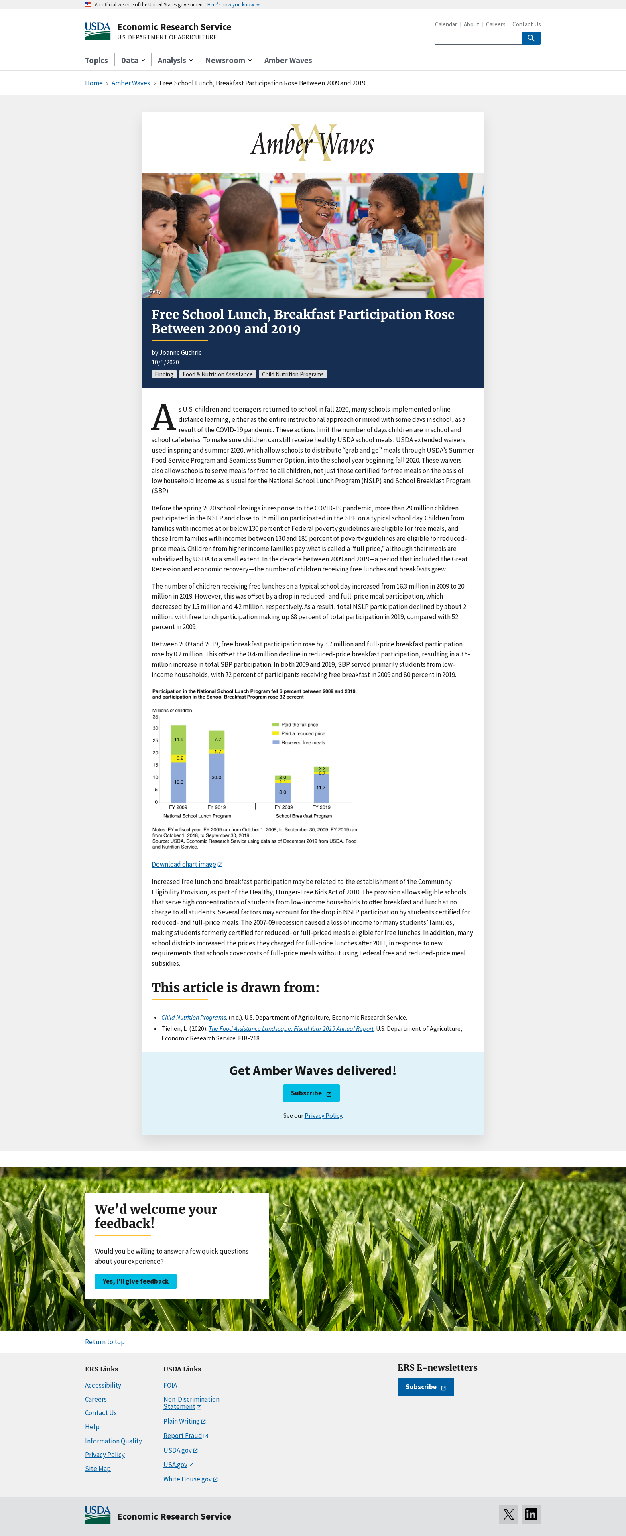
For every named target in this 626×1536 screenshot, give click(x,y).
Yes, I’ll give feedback (136, 1281)
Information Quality (113, 1440)
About (471, 24)
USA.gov (175, 1464)
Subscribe (306, 1093)
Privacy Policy (323, 1115)
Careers (496, 24)
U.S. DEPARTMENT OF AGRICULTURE (167, 37)
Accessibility (103, 1385)
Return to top (105, 1341)
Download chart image (184, 864)
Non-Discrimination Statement (191, 1403)
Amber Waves (288, 60)
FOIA (170, 1385)
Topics (96, 60)
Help (92, 1426)
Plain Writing (181, 1421)
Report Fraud (182, 1435)
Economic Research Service (174, 27)
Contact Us (526, 24)
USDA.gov (177, 1450)
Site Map (98, 1468)
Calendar (446, 24)
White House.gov (187, 1479)
